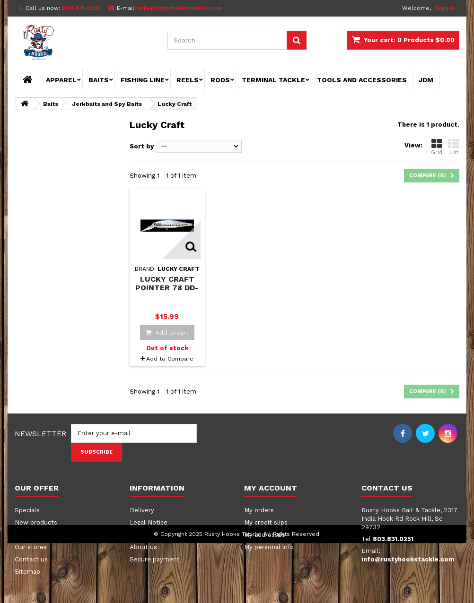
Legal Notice (148, 522)
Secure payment (155, 559)
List (453, 146)
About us (143, 547)
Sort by (142, 146)
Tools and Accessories (362, 80)
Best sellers (33, 534)
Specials (27, 510)
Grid (436, 146)
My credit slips (266, 522)
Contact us (31, 559)
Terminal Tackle (273, 80)
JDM (426, 80)
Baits (98, 80)
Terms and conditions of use (172, 534)
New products (36, 522)
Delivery (142, 510)
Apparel (61, 80)
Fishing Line (143, 80)
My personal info (269, 547)
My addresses (264, 534)
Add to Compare (169, 358)
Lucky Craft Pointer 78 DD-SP (167, 287)
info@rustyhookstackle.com (407, 559)
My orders (259, 510)
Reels (187, 80)
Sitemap (27, 571)
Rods (220, 80)
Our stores (31, 547)
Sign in (445, 8)
